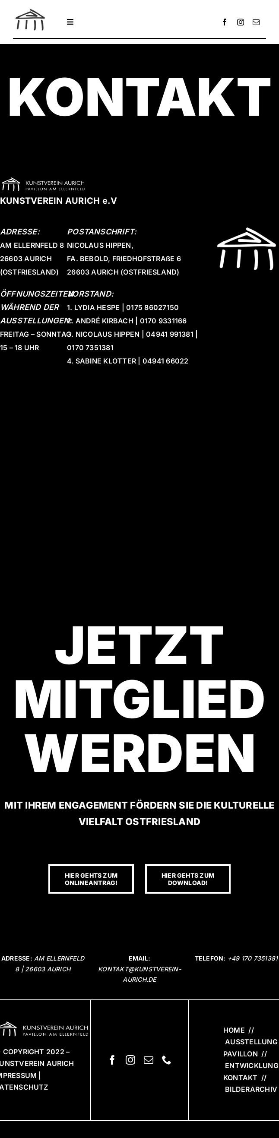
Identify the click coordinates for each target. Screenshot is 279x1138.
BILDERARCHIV (250, 1089)
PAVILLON (240, 1053)
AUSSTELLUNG (251, 1041)
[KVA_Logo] (30, 9)
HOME (234, 1030)
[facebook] (224, 22)
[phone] (166, 1060)
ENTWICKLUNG (252, 1065)
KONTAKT (240, 1077)
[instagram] (240, 22)
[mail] (256, 22)
